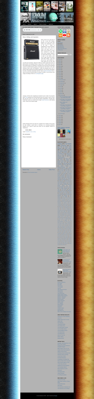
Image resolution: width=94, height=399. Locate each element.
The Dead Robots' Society (63, 327)
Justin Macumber (61, 293)
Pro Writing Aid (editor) (62, 374)
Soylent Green (67, 221)
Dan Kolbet (60, 283)
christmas (69, 168)
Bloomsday (59, 201)
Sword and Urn (60, 222)
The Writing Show (61, 333)
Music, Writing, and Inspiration (63, 103)
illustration (59, 195)
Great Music (67, 170)
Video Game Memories (62, 48)
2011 (60, 119)
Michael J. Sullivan (61, 298)
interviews (62, 234)
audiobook (59, 178)
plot (69, 237)
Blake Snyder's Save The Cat (63, 348)
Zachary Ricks (60, 309)
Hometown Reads (67, 184)
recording (62, 239)
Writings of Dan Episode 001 (66, 227)
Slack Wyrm (60, 385)
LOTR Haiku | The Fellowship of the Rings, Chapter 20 (65, 100)
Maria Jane (64, 168)
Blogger (55, 395)
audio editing (68, 228)
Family (62, 207)
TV (64, 222)
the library (59, 242)
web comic (69, 179)
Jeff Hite (59, 288)
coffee (65, 231)
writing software (62, 244)
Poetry (61, 159)
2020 (60, 67)
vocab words (66, 243)
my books (68, 144)
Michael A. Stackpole (62, 296)
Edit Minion (60, 370)
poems (65, 164)
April (61, 91)
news (68, 149)
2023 (60, 62)
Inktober (59, 213)
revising (64, 173)
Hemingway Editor (61, 371)
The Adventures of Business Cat (64, 386)
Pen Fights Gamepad (63, 188)
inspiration (28, 131)
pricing (69, 238)
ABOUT (35, 24)
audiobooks (63, 145)
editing (63, 194)
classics (70, 191)
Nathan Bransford (61, 300)
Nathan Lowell (60, 301)
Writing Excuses (61, 338)
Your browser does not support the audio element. (32, 30)
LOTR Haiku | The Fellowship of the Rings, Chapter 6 (65, 111)
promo (59, 239)
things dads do (64, 242)
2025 (60, 59)
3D (59, 180)
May (61, 90)
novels (63, 237)
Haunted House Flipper (62, 211)
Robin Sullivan (60, 304)
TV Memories (60, 49)
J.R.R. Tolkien (68, 213)
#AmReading (60, 158)
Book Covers (68, 158)
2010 (60, 120)
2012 (60, 117)
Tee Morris (60, 306)
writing (34, 131)
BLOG (24, 24)
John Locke (59, 215)
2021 (60, 66)
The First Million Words (62, 328)
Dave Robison (65, 205)
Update (67, 159)
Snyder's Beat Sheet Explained (64, 349)
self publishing (63, 179)
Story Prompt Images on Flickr (64, 362)
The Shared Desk (61, 332)
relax (66, 239)
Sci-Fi (70, 217)
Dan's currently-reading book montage (64, 128)
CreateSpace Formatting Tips (63, 359)
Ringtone (66, 217)
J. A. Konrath (60, 287)
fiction (68, 232)
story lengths (64, 196)
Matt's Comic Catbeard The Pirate (64, 311)
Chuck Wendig (60, 181)
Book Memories (61, 46)
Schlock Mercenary (61, 383)
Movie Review (61, 169)
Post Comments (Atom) (32, 172)
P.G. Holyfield (60, 303)
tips (69, 242)
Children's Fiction (67, 202)
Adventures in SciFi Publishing (64, 316)
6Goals (63, 174)
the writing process (62, 151)
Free (69, 183)
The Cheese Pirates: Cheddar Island (64, 223)
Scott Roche (60, 305)
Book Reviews (60, 45)
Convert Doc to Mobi (62, 356)
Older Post (52, 169)
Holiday (69, 211)
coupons (60, 232)
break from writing (66, 178)
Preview (63, 217)
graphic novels (65, 233)
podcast (65, 152)
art (65, 156)
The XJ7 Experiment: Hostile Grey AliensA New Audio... (65, 97)
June (61, 88)
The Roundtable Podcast (62, 330)
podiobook (59, 173)
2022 (60, 64)
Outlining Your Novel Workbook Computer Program (64, 346)
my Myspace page (39, 73)
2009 (60, 122)
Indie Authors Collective (66, 212)
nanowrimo (60, 164)
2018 (60, 71)
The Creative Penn (61, 325)
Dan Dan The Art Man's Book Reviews (64, 147)
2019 (60, 69)
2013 (60, 115)
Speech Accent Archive (62, 351)
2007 (60, 124)
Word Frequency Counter (62, 368)
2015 (60, 76)
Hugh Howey (60, 285)
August (61, 84)
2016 (60, 74)
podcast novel (60, 238)
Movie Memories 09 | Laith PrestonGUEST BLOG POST (67, 270)
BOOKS (29, 24)
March (61, 93)
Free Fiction (60, 184)
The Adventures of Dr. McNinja (64, 388)
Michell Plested (61, 185)
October (61, 81)
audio (64, 228)
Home (39, 169)
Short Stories (60, 42)
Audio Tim (60, 318)
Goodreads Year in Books (62, 210)
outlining (66, 237)
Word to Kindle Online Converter (64, 360)
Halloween (63, 175)
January (61, 113)
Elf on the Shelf (67, 181)
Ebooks (69, 164)
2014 (60, 78)
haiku (69, 233)
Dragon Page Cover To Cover (63, 319)
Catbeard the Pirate (61, 379)
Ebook (70, 205)
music (31, 131)
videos (62, 243)
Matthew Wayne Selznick (62, 295)
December (62, 79)
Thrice (26, 97)
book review (68, 148)
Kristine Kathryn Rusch (62, 294)
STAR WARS (63, 189)
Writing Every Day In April (62, 191)
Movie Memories (61, 47)
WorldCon (68, 226)
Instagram (63, 213)
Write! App (59, 227)
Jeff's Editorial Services (62, 289)
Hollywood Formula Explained (63, 365)
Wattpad (68, 190)
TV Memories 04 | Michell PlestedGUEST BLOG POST (67, 260)
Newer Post (26, 169)
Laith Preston (67, 172)
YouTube (60, 228)
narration (62, 149)
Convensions (60, 205)
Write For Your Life (61, 335)
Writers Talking (60, 336)
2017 (60, 73)
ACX (62, 180)
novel (59, 237)
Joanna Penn (60, 290)
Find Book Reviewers (62, 357)
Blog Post (68, 200)
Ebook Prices (61, 206)
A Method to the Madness (62, 199)
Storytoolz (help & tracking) (63, 354)
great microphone (48, 70)
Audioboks (63, 200)
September (62, 83)
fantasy (64, 232)
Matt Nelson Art (61, 310)
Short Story (64, 190)
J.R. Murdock (60, 292)
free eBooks (68, 194)
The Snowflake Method (62, 367)
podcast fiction (61, 160)
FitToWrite (66, 207)
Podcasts (68, 175)
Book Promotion (64, 201)
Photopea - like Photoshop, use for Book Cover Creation (64, 344)
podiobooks (65, 238)
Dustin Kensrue (45, 99)
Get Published (60, 322)
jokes (66, 234)
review (69, 239)
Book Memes (67, 180)
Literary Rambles (61, 373)
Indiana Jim (59, 212)
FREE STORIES (42, 24)
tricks (58, 243)
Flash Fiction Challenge (62, 183)
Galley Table (60, 321)
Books (68, 160)
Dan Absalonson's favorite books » (65, 139)
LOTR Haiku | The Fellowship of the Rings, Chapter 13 (65, 105)
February (62, 95)
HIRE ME (51, 24)
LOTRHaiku (60, 172)
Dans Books (61, 170)
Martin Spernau (65, 215)
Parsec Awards (68, 186)
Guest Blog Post (62, 162)
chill (61, 231)
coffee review (69, 231)
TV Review (68, 222)
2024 (60, 61)
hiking (59, 179)
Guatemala (68, 210)
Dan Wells (60, 284)
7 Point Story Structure (62, 363)
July (61, 86)
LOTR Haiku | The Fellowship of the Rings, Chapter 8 (65, 108)
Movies (66, 169)
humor (59, 234)
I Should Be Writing (61, 324)
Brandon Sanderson (61, 282)
